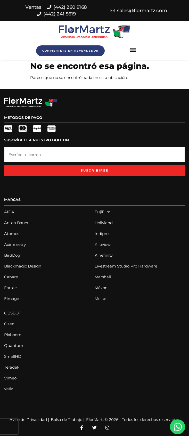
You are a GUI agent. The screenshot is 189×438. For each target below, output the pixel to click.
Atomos (11, 233)
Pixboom (12, 334)
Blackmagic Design (22, 266)
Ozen (9, 323)
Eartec (10, 287)
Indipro (102, 233)
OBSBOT (12, 313)
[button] (133, 49)
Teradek (11, 367)
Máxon (101, 287)
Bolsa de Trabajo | (67, 419)
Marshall (103, 276)
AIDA (9, 211)
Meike (100, 298)
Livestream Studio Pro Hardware (126, 266)
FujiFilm (103, 211)
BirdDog (12, 255)
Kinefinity (104, 255)
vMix (8, 388)
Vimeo (10, 378)
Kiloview (103, 244)
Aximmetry (15, 244)
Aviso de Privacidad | (29, 419)
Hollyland (104, 222)
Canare (11, 276)
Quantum (13, 345)
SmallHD (12, 356)
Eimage (11, 298)
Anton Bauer (16, 222)
